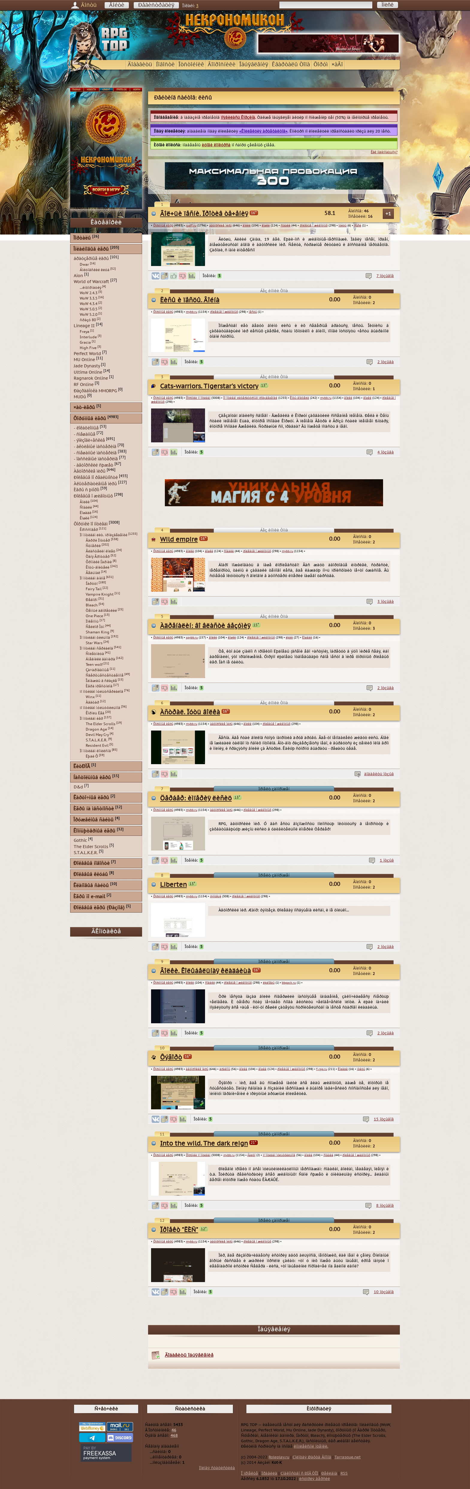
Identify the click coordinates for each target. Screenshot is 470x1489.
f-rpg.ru (321, 1069)
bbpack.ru (289, 983)
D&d (78, 787)
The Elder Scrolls (100, 724)
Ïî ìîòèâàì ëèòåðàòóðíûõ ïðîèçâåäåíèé (250, 398)
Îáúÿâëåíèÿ (253, 64)
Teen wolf (94, 664)
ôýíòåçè (215, 896)
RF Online (84, 384)
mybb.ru (191, 312)
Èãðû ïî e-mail (89, 896)
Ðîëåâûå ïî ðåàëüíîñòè (96, 477)
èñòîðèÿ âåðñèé (314, 1478)
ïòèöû (342, 225)
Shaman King (97, 632)
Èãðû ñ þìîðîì (86, 489)
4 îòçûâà (385, 452)
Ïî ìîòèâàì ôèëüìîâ (95, 637)
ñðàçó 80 (88, 320)
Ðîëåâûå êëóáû (90, 874)
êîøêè (266, 225)
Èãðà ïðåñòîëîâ (99, 686)
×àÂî (337, 64)
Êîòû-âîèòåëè (299, 398)
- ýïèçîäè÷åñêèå (89, 440)
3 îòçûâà (385, 601)
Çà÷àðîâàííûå (97, 670)
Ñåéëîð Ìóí (95, 627)
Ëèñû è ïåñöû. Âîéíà (189, 300)
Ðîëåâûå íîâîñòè (91, 863)
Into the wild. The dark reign (204, 1143)
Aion (78, 275)
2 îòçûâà (385, 362)
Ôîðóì (321, 64)
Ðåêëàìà (329, 1473)
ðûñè (357, 225)
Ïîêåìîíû (92, 621)
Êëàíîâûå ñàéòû (91, 885)
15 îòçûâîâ (384, 1119)
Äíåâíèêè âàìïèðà (100, 659)
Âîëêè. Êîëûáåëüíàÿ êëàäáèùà (205, 971)
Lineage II (84, 325)
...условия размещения (382, 57)
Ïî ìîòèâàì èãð (91, 718)
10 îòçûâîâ (384, 1292)
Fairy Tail (94, 589)
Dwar (84, 264)
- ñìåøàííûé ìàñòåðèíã (95, 452)
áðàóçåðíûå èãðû (91, 258)
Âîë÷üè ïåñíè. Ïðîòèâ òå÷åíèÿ (204, 214)
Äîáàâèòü (140, 64)
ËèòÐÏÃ (81, 766)
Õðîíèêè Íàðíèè (99, 562)
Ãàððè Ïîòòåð (98, 540)
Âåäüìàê (93, 573)
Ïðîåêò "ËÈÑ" (179, 1230)
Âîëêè (85, 502)
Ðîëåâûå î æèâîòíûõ (93, 496)
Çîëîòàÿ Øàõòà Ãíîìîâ (312, 1457)
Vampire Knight (100, 594)
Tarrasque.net (348, 1457)
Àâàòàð (92, 702)
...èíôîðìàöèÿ (90, 288)
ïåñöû (253, 312)
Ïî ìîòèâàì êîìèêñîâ (95, 751)
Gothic (80, 840)
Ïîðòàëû (82, 238)
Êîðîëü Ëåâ (95, 713)
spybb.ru (192, 637)
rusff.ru (191, 225)
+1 (388, 214)
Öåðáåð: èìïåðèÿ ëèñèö (196, 798)
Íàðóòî (92, 584)
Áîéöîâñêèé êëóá (94, 270)
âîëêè (246, 225)
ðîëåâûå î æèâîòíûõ (314, 225)
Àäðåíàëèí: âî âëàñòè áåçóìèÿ (205, 626)
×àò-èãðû (84, 407)
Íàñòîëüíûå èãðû (92, 777)
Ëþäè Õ (92, 756)
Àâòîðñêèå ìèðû (90, 471)
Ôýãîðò (171, 1057)
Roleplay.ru (279, 1457)
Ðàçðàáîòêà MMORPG (95, 390)
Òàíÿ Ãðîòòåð (98, 557)
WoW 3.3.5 (88, 298)
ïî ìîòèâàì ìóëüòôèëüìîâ (279, 1155)
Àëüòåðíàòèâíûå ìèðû (95, 483)
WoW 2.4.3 (88, 293)
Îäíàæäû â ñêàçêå (101, 681)
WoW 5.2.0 (88, 314)
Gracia (85, 342)
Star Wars (94, 643)
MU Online (84, 359)
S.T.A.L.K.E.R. (96, 740)
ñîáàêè (285, 225)
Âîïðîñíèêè (222, 64)
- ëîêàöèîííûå (86, 428)
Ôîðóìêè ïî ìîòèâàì (198, 398)
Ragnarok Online (91, 378)
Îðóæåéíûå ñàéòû (93, 820)
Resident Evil (97, 745)
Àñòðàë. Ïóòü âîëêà (190, 712)
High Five (88, 348)
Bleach (92, 605)
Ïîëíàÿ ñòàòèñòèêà (217, 1468)
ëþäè (289, 637)
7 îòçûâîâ (385, 276)
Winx (90, 697)
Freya (84, 332)
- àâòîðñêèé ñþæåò (93, 465)
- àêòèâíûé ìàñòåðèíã (95, 446)
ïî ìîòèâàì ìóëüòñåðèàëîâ (101, 691)
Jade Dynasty (87, 366)
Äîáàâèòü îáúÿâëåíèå (189, 1355)
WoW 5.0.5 (88, 309)
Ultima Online (88, 372)
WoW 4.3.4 (88, 304)
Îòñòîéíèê (191, 64)
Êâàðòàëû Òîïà (291, 64)
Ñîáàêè (86, 507)
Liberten (173, 885)
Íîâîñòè (165, 64)
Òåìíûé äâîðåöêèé (101, 610)
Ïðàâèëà (269, 1473)
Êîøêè (84, 518)
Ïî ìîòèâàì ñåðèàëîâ (96, 648)
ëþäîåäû (269, 983)
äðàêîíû (224, 1069)
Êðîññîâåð (89, 530)
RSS (344, 1473)
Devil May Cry (97, 735)
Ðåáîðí (91, 600)
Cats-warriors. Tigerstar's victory (209, 386)
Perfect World (87, 353)
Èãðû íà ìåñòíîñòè (93, 809)
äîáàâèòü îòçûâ (379, 774)
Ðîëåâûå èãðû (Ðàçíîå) (99, 907)
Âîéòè (116, 5)
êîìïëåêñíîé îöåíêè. (311, 1446)
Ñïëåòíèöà (95, 654)
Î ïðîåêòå (249, 1473)
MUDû (80, 396)
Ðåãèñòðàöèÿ (156, 5)
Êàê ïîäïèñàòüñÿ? (384, 152)
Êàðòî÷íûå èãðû (91, 797)
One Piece (94, 616)
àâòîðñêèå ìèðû (220, 225)
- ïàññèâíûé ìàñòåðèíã (96, 459)
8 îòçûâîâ (385, 1205)
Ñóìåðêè (93, 546)
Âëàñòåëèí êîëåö (100, 551)
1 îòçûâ (387, 860)
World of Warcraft (91, 281)
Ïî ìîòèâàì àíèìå (92, 578)
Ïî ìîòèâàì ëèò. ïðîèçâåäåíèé (103, 535)
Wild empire (179, 539)
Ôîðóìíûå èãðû (163, 225)
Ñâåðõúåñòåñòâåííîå (104, 675)
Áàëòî (251, 1155)
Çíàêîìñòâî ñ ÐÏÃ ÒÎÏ (299, 1473)
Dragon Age (96, 729)
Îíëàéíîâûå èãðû (91, 249)
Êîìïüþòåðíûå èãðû (94, 831)
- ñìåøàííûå (84, 434)
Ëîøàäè (307, 637)
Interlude (88, 337)
